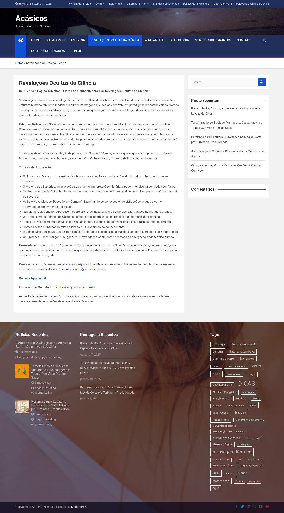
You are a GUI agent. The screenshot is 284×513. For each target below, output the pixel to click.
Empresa (132, 3)
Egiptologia (116, 3)
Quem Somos (221, 3)
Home (145, 3)
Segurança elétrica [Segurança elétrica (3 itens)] (223, 465)
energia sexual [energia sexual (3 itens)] (221, 398)
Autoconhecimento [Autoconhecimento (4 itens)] (244, 344)
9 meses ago (41, 382)
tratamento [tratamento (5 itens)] (221, 481)
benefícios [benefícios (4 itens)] (247, 358)
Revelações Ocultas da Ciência (251, 3)
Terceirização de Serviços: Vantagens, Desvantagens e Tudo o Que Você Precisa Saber (50, 371)
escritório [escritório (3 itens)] (241, 398)
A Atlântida (74, 3)
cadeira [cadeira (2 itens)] (216, 366)
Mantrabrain (79, 507)
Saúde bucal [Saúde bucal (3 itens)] (255, 459)
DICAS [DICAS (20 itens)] (246, 383)
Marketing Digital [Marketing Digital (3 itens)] (222, 444)
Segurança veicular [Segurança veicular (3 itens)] (251, 465)
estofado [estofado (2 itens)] (217, 405)
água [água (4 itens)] (216, 488)
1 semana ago (26, 351)
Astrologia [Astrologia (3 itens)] (219, 344)
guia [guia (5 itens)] (253, 405)
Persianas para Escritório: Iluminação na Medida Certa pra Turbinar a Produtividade (50, 405)
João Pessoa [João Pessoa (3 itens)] (220, 412)
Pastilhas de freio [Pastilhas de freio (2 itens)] (221, 459)
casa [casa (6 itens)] (216, 374)
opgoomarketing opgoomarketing (38, 357)
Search (262, 82)
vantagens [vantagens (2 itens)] (254, 481)
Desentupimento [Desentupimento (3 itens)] (222, 384)
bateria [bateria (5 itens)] (218, 351)
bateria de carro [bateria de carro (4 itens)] (223, 358)
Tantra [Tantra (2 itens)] (229, 473)
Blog (88, 3)
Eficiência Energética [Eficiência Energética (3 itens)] (225, 392)
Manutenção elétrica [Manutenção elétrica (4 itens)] (226, 438)
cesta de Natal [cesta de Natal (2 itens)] (234, 374)
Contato (100, 3)
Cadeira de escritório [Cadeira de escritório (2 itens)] (236, 366)
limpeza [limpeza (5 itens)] (240, 412)
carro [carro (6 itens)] (256, 366)
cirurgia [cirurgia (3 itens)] (251, 374)
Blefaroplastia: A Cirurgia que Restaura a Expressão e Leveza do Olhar (43, 345)
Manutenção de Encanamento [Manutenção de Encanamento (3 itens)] (230, 431)
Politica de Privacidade (196, 3)
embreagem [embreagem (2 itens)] (248, 392)
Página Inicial (37, 278)
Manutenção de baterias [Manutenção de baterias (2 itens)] (224, 426)
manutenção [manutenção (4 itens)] (221, 420)
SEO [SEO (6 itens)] (216, 473)
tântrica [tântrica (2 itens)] (239, 481)
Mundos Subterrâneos (166, 3)
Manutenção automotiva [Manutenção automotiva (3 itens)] (250, 419)
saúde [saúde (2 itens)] (239, 459)
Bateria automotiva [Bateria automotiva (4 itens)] (242, 351)
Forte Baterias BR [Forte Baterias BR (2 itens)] (235, 405)
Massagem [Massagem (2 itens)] (244, 444)
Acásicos (31, 18)
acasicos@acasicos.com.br (88, 269)
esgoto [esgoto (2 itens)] (256, 398)
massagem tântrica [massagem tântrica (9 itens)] (232, 451)
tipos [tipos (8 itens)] (243, 472)
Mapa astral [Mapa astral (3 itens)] (253, 438)
